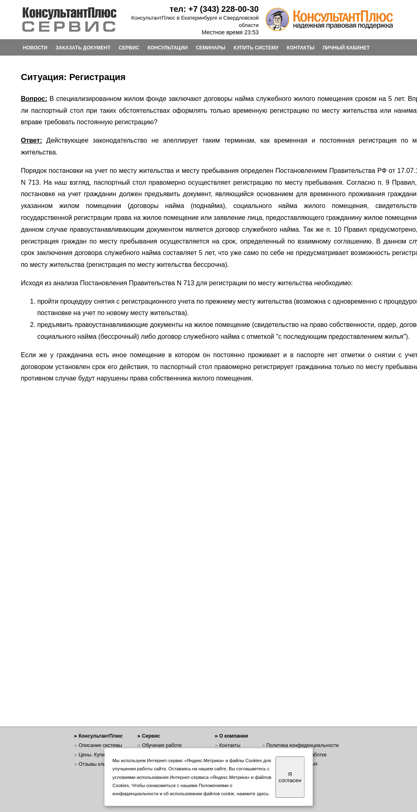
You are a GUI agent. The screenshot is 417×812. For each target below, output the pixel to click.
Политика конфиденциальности (302, 745)
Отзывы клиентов (99, 764)
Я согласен (290, 777)
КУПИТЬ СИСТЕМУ (256, 48)
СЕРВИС (129, 48)
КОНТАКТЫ (300, 48)
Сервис (151, 736)
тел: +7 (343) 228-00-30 (214, 8)
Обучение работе (162, 745)
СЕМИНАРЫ (210, 48)
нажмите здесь (252, 793)
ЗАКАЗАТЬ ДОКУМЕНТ (83, 48)
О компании (233, 736)
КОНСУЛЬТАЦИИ (167, 48)
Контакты (230, 745)
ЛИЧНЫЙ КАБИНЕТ (346, 48)
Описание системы (100, 745)
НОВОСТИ (35, 48)
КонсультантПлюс (101, 736)
